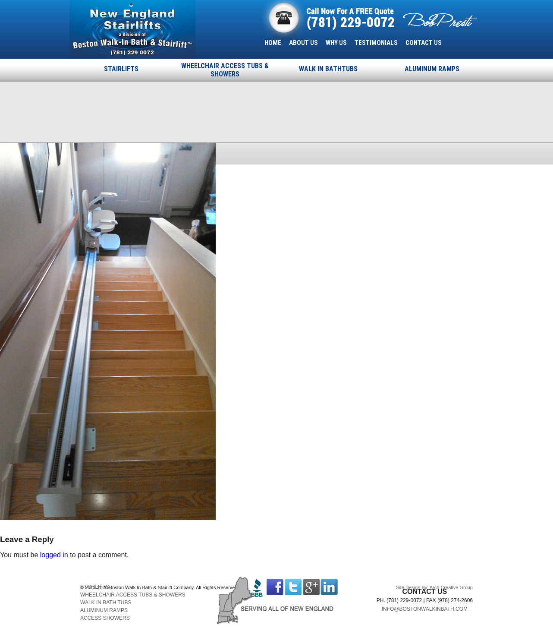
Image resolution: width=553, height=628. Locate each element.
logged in (54, 555)
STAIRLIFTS (121, 69)
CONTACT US (423, 43)
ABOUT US (303, 43)
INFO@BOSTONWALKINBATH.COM (425, 609)
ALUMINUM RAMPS (432, 69)
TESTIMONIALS (376, 43)
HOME (272, 43)
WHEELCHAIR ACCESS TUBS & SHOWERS (225, 70)
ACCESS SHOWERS (105, 618)
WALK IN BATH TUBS (105, 603)
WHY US (336, 43)
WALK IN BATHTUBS (328, 69)
